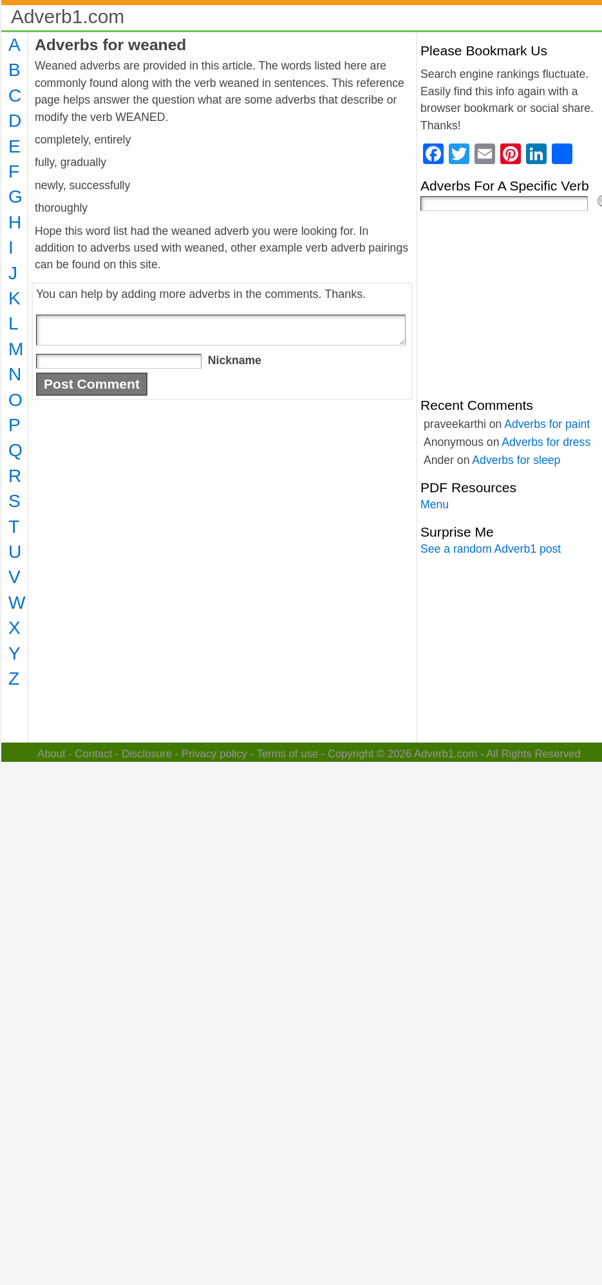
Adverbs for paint (547, 424)
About (51, 754)
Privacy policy (214, 754)
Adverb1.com (67, 16)
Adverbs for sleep (516, 460)
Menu (434, 504)
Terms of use (287, 754)
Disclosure (147, 754)
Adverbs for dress (546, 442)
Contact (94, 754)
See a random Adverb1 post (490, 548)
